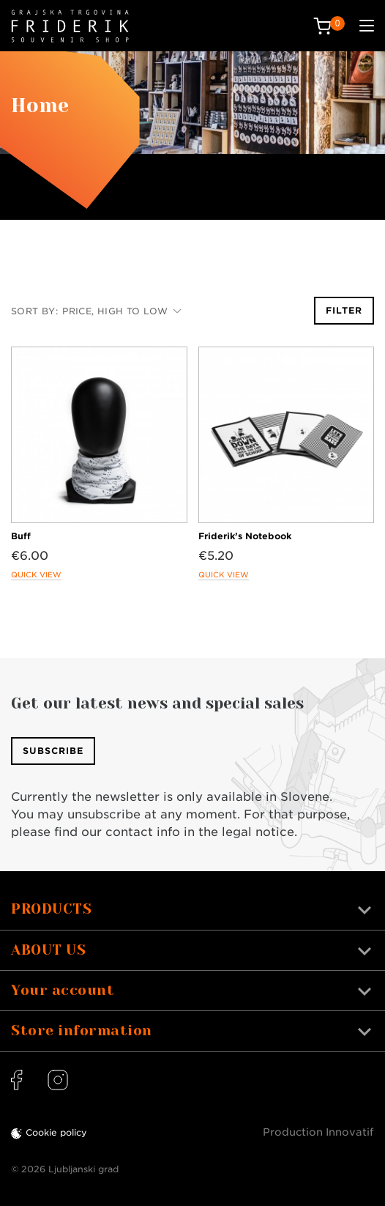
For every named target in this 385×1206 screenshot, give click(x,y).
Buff (21, 535)
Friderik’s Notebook (244, 535)
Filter (344, 310)
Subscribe (53, 750)
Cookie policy (56, 1132)
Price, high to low (122, 311)
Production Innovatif (318, 1132)
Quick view (36, 574)
